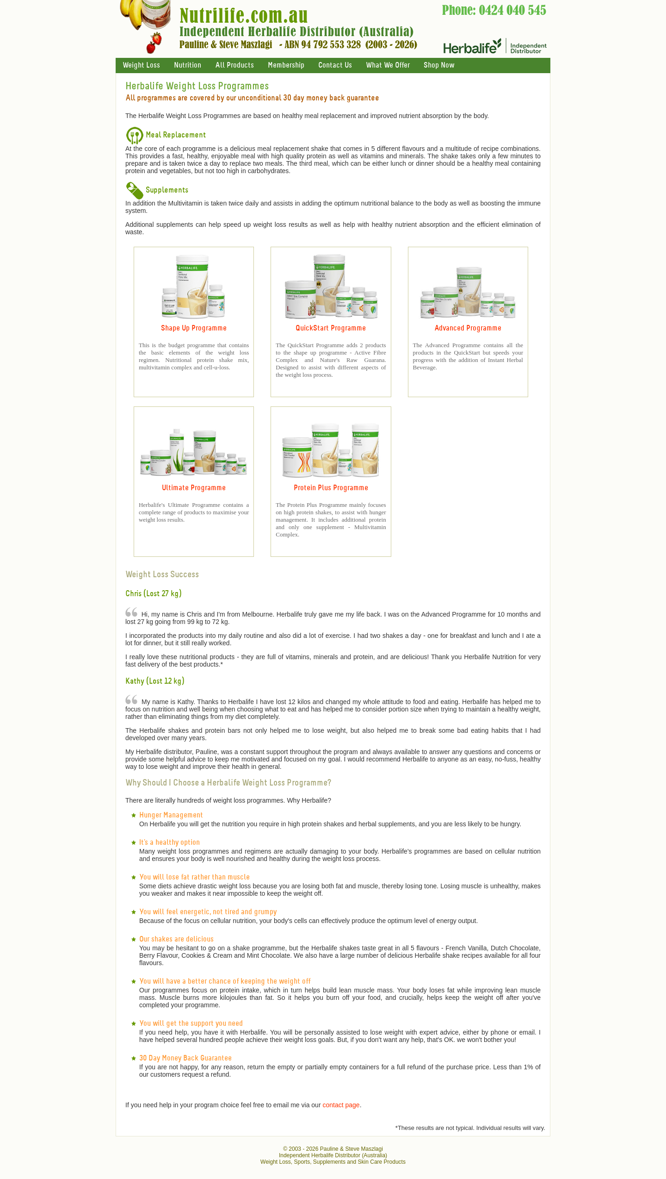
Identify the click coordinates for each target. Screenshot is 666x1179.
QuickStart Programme (331, 328)
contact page (340, 1105)
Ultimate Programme (194, 488)
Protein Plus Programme (331, 488)
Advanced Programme (467, 328)
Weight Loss (141, 65)
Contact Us (335, 65)
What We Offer (388, 65)
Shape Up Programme (194, 328)
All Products (234, 65)
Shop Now (439, 65)
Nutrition (187, 65)
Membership (286, 65)
